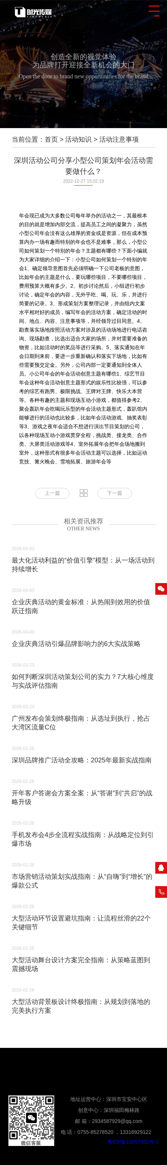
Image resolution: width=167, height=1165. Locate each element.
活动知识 (78, 139)
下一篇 (114, 493)
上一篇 (52, 493)
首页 (51, 139)
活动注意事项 (119, 139)
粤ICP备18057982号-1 (133, 1142)
